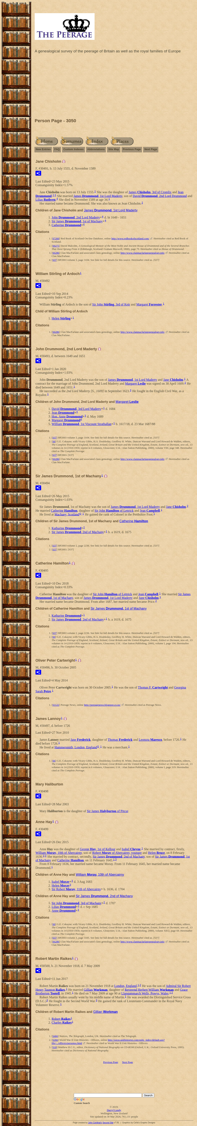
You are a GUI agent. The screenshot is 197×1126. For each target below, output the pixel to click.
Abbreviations (96, 149)
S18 (54, 1047)
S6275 (55, 245)
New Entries (43, 149)
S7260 (55, 238)
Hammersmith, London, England (75, 747)
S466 (55, 1036)
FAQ (57, 149)
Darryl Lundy (114, 1110)
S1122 (55, 704)
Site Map (113, 149)
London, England (125, 986)
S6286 (55, 252)
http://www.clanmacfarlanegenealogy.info (143, 252)
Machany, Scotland (66, 514)
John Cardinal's (95, 1123)
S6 (53, 441)
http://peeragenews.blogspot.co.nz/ (102, 704)
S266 (55, 1039)
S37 (54, 259)
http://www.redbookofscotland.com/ (130, 238)
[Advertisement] (114, 86)
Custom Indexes (73, 149)
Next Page (150, 149)
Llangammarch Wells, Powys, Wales (145, 993)
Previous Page (132, 149)
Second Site (107, 1123)
